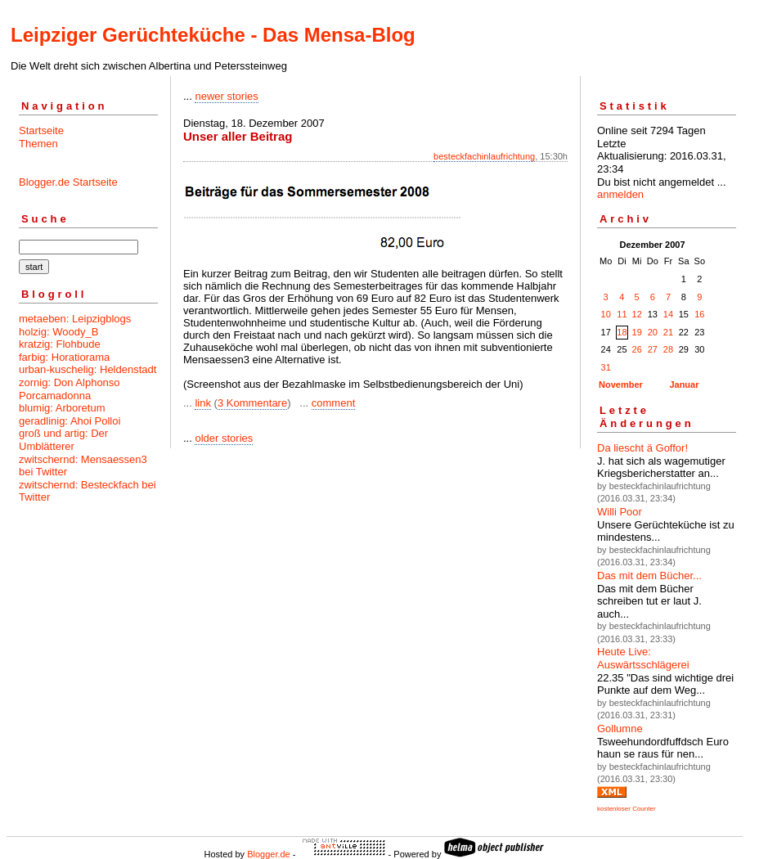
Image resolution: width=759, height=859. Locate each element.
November (621, 384)
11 (622, 314)
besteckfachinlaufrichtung (484, 156)
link (203, 403)
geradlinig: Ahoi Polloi (69, 421)
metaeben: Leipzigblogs (75, 319)
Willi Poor (619, 512)
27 (653, 349)
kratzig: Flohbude (60, 344)
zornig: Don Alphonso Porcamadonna (69, 389)
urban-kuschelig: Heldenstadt (87, 369)
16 (699, 314)
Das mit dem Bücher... (649, 575)
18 (622, 332)
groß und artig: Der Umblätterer (63, 439)
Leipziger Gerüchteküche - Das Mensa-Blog (213, 35)
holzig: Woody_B (58, 332)
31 (606, 367)
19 (637, 332)
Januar (683, 384)
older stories (224, 438)
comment (333, 403)
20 (653, 332)
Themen (38, 143)
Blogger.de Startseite (68, 182)
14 (668, 314)
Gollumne (620, 728)
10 (606, 314)
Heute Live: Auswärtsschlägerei (643, 658)
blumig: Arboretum (62, 408)
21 (668, 332)
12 (637, 314)
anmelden (620, 194)
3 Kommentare (252, 403)
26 (637, 349)
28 (668, 349)
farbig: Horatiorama (64, 357)
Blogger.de (268, 854)
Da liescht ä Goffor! (642, 448)
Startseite (41, 130)
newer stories (226, 96)
